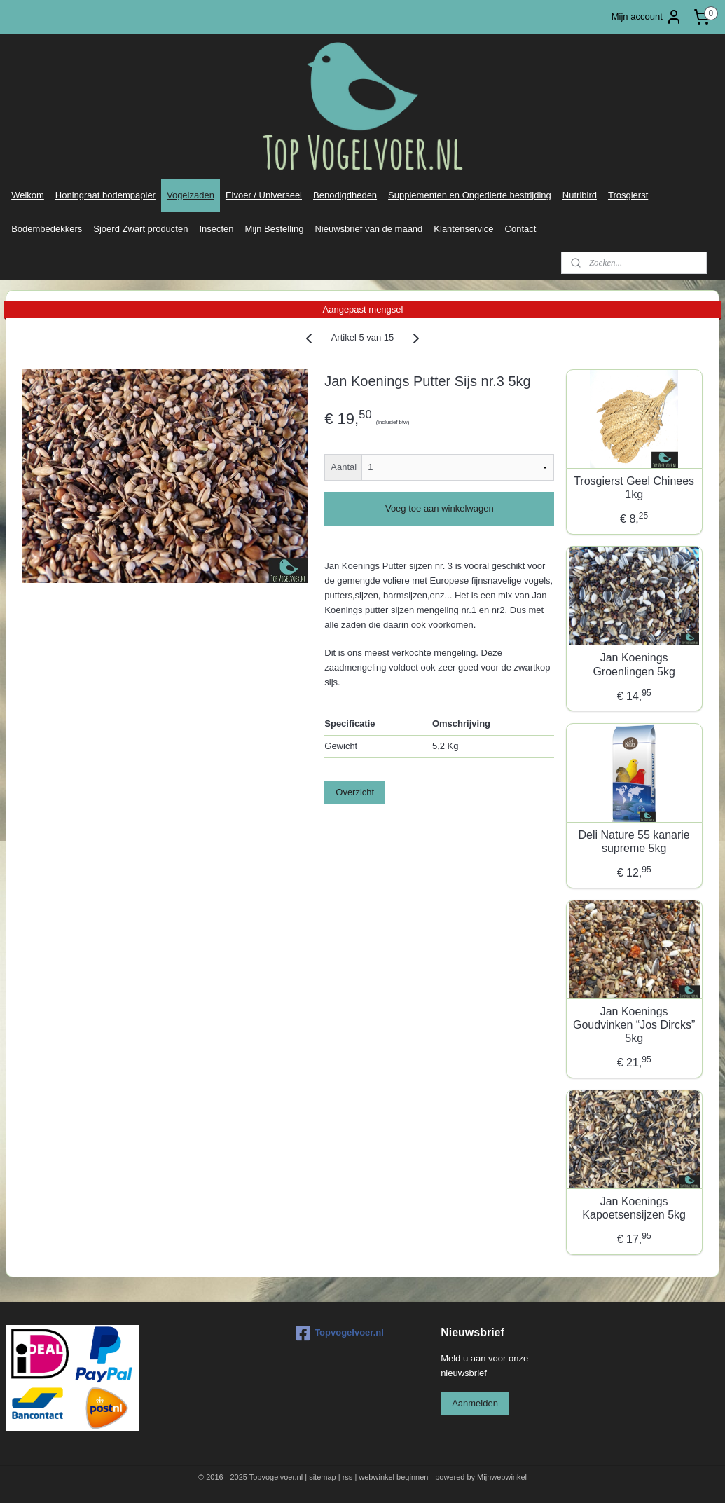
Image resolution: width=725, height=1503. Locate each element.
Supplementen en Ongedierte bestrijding (469, 195)
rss (348, 1477)
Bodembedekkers (46, 229)
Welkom (27, 195)
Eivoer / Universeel (264, 195)
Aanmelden (475, 1403)
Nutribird (579, 195)
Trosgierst (628, 195)
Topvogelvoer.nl (340, 1333)
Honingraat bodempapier (105, 195)
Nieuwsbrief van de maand (368, 229)
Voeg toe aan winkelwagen (439, 508)
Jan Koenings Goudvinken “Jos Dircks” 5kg (634, 1025)
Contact (521, 229)
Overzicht (355, 792)
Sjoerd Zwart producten (140, 229)
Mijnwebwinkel (502, 1477)
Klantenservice (463, 229)
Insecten (216, 229)
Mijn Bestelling (274, 229)
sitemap (322, 1477)
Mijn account (647, 16)
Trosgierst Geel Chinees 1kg (634, 487)
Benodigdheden (345, 195)
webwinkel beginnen (393, 1477)
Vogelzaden (190, 195)
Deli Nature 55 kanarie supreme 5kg (634, 841)
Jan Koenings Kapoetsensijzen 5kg (634, 1208)
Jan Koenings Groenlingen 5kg (634, 664)
